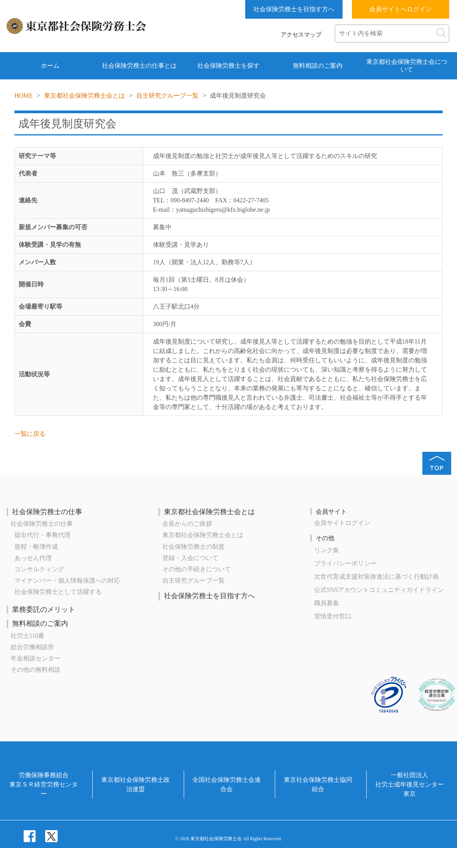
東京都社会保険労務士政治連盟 (135, 784)
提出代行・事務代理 (42, 535)
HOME (23, 95)
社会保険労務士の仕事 (47, 512)
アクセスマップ (301, 35)
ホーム (50, 65)
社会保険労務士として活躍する (58, 591)
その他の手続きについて (196, 569)
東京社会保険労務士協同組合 (318, 784)
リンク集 (326, 550)
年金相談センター (35, 658)
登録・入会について (190, 558)
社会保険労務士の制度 (193, 546)
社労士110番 (27, 635)
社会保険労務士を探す (228, 65)
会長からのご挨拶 (187, 523)
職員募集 (326, 603)
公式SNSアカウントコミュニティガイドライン (379, 589)
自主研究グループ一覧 (167, 95)
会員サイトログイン (342, 523)
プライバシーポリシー (345, 563)
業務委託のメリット (43, 609)
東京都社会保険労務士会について (406, 65)
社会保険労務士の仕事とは (139, 65)
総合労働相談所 (32, 647)
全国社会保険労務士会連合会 (226, 784)
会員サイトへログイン (400, 9)
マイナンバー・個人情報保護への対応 (67, 580)
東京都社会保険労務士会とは (84, 95)
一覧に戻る (30, 433)
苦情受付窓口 (333, 616)
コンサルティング (39, 569)
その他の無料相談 (35, 669)
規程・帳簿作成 (36, 546)
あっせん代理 (33, 558)
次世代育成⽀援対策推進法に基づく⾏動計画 (376, 576)
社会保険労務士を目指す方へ (293, 9)
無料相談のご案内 (318, 65)
